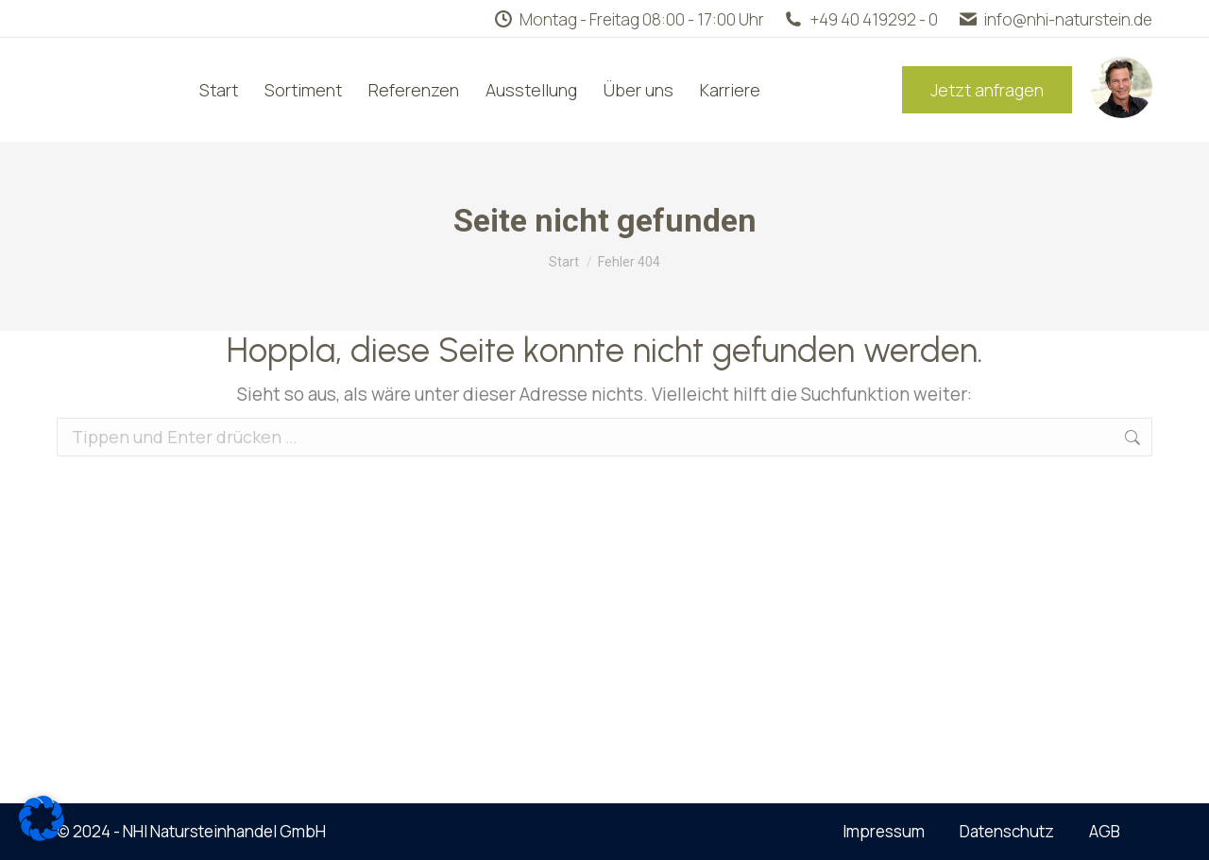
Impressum (884, 831)
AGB (1104, 831)
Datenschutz (1007, 831)
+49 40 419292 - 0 (861, 19)
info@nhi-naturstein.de (1054, 19)
